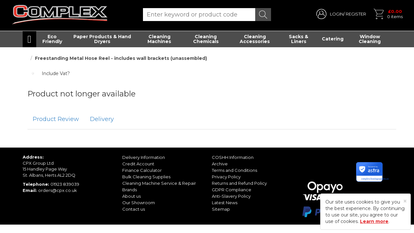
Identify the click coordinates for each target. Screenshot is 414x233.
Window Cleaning (370, 39)
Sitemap (221, 209)
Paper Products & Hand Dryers (102, 39)
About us (131, 196)
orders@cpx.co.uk (57, 190)
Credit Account (138, 163)
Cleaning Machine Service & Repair (159, 183)
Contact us (133, 209)
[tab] (55, 119)
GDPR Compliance (231, 189)
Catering (332, 39)
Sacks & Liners (298, 39)
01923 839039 (64, 184)
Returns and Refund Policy (239, 183)
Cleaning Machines (159, 39)
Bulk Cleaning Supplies (146, 176)
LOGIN (336, 14)
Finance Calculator (142, 170)
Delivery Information (143, 157)
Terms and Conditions (234, 170)
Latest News (224, 202)
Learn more (374, 221)
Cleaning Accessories (255, 39)
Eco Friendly (52, 39)
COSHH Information (233, 157)
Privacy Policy (226, 176)
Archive (220, 163)
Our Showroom (138, 202)
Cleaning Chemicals (206, 39)
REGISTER (356, 14)
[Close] (405, 201)
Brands (129, 189)
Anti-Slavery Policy (231, 196)
